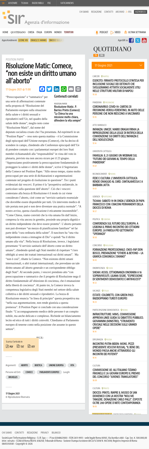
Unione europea (56, 365)
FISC (49, 3)
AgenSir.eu (140, 11)
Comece (29, 372)
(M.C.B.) (39, 337)
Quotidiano (18, 32)
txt (22, 346)
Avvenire (12, 3)
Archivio (120, 11)
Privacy (45, 432)
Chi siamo (84, 11)
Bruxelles (12, 377)
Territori (68, 32)
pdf (11, 346)
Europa (48, 32)
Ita (96, 55)
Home (5, 32)
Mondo (58, 32)
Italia (39, 32)
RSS (129, 11)
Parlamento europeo (49, 372)
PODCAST (104, 32)
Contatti (108, 11)
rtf (33, 346)
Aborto (24, 365)
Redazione (96, 11)
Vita (72, 365)
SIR (3, 3)
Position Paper (60, 103)
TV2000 (24, 3)
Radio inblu (38, 3)
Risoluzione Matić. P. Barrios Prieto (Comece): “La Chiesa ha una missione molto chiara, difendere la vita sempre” (67, 113)
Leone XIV (23, 40)
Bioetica (38, 365)
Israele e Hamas (38, 40)
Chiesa (31, 32)
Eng (101, 55)
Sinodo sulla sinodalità (61, 40)
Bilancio (56, 432)
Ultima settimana (135, 32)
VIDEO (117, 32)
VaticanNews (67, 3)
